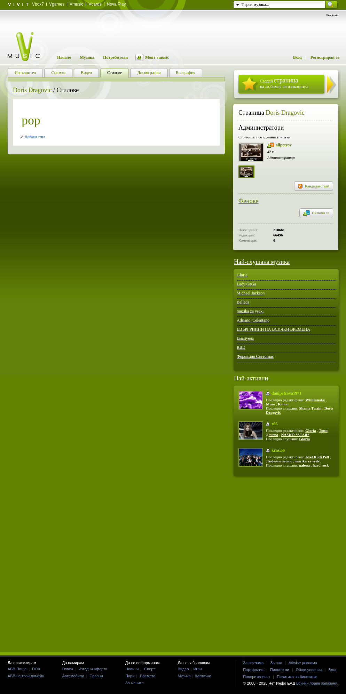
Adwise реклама (303, 663)
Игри (197, 669)
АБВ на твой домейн (26, 676)
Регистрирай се (324, 57)
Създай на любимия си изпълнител (284, 83)
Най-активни (251, 378)
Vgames (56, 4)
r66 (274, 423)
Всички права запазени (316, 683)
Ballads (243, 302)
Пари (129, 676)
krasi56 (278, 450)
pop (31, 120)
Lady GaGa (246, 284)
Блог (332, 670)
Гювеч (67, 669)
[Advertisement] (173, 563)
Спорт (149, 669)
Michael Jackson (251, 293)
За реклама (253, 663)
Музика (87, 57)
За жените (134, 683)
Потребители (115, 57)
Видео (183, 669)
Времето (147, 676)
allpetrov (284, 145)
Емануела (245, 338)
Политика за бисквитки (297, 677)
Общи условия (309, 670)
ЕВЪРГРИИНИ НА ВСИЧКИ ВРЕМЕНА (273, 329)
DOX (36, 669)
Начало (64, 57)
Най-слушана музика (262, 261)
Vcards (94, 4)
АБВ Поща (17, 669)
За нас (276, 663)
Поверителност (256, 677)
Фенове (248, 200)
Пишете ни (279, 670)
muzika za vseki (250, 311)
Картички (203, 676)
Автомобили (73, 676)
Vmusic (76, 4)
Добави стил (35, 137)
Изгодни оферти (92, 669)
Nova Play (116, 4)
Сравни (96, 676)
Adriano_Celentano (253, 320)
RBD (241, 347)
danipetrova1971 (286, 393)
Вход (297, 57)
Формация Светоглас (255, 356)
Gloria (242, 275)
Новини (132, 669)
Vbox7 (38, 4)
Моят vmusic (157, 57)
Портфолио (253, 670)
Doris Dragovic (32, 90)
